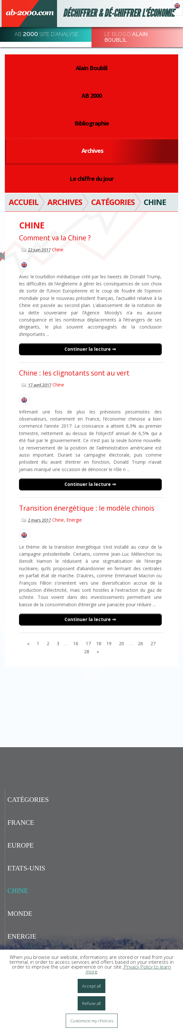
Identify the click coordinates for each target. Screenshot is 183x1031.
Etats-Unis (26, 868)
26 (140, 643)
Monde (19, 913)
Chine (57, 249)
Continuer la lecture (88, 349)
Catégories (28, 799)
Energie (74, 520)
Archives (92, 150)
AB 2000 (92, 95)
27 (153, 643)
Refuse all (91, 1003)
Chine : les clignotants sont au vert (74, 372)
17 (88, 643)
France (20, 822)
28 (86, 651)
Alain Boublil (91, 68)
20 (121, 643)
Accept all (91, 986)
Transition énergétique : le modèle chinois (86, 508)
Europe (20, 845)
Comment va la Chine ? (55, 237)
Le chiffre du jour (92, 178)
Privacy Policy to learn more (128, 969)
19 (108, 643)
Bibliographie (91, 123)
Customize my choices (91, 1021)
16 (75, 643)
